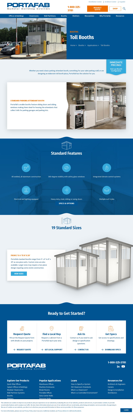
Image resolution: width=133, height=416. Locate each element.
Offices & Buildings (16, 16)
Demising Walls (45, 398)
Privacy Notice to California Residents (69, 411)
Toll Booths (105, 45)
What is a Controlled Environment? (84, 393)
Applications (92, 45)
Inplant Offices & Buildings (17, 387)
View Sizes (18, 274)
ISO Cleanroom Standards (81, 387)
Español (122, 2)
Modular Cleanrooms (15, 390)
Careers (111, 387)
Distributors (112, 393)
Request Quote (97, 9)
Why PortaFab (105, 16)
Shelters (75, 16)
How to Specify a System (80, 384)
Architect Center (110, 2)
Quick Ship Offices (14, 384)
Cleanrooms (34, 16)
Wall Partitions (50, 16)
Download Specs (113, 350)
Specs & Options (66, 203)
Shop (115, 9)
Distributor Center (95, 2)
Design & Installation (116, 390)
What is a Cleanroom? (79, 390)
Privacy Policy (28, 411)
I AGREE (126, 410)
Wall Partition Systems (16, 393)
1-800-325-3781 (117, 362)
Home (72, 45)
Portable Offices (45, 393)
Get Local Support (53, 350)
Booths (64, 16)
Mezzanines (89, 16)
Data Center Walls (46, 395)
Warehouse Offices (46, 384)
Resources (120, 16)
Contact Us (83, 350)
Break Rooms (44, 390)
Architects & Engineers (116, 384)
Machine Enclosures (46, 387)
